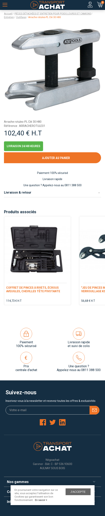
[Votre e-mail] (52, 410)
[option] (37, 260)
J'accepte (78, 491)
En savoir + (41, 500)
